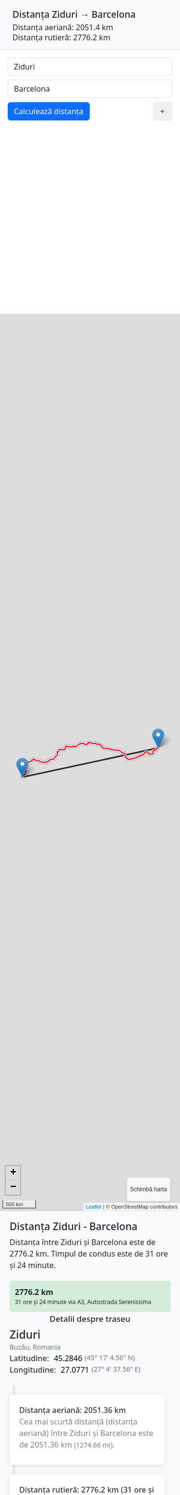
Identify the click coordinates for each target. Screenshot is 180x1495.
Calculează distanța (49, 111)
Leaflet (94, 1207)
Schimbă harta (148, 1189)
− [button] (13, 1187)
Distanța (30, 14)
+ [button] (13, 1173)
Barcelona (114, 14)
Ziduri (64, 14)
